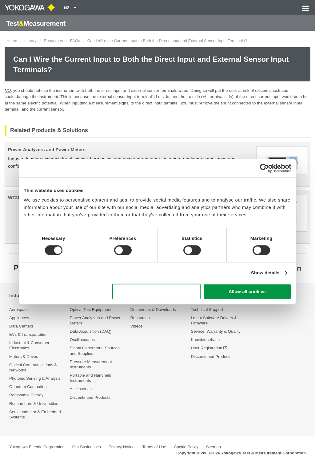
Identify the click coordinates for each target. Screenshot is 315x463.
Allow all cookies (247, 291)
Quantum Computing (28, 386)
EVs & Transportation (28, 334)
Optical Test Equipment (90, 309)
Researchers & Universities (33, 403)
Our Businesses (86, 447)
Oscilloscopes (82, 339)
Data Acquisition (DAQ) (91, 331)
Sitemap (213, 447)
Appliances (19, 318)
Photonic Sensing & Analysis (35, 378)
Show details (265, 273)
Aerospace (19, 309)
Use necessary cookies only (156, 291)
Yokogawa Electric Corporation (37, 447)
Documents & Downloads (153, 309)
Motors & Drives (23, 356)
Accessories (81, 388)
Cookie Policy (186, 447)
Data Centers (21, 326)
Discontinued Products (90, 397)
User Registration (206, 348)
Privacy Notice (121, 447)
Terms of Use (154, 447)
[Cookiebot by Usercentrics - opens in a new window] (264, 168)
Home (11, 40)
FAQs (75, 40)
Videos (136, 326)
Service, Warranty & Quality (215, 331)
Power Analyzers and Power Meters (47, 149)
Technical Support (207, 309)
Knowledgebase (205, 339)
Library (30, 40)
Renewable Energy (26, 395)
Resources (53, 40)
